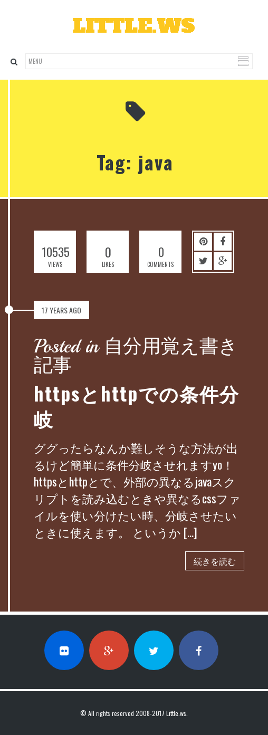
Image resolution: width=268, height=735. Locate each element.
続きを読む (215, 561)
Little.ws (176, 713)
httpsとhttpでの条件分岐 (137, 405)
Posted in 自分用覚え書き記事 (136, 356)
